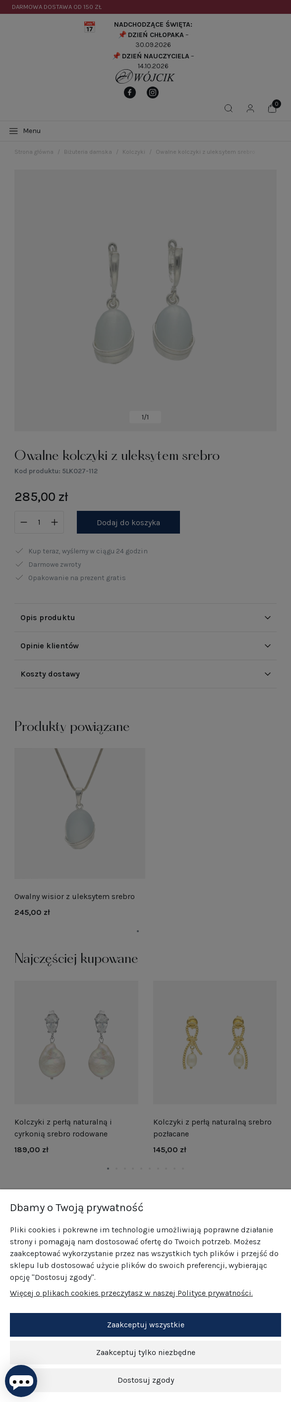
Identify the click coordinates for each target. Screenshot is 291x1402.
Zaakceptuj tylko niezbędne (145, 1352)
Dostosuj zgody (145, 1380)
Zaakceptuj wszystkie (145, 1324)
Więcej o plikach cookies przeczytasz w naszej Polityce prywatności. (131, 1293)
